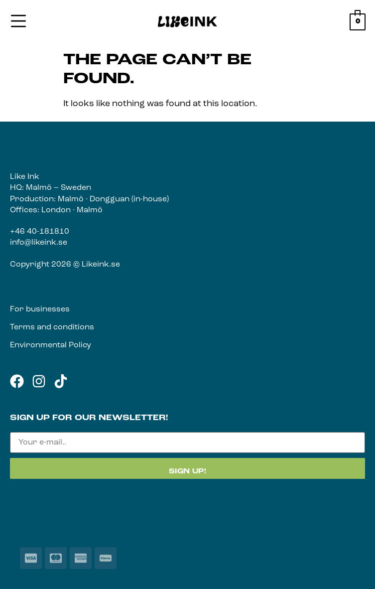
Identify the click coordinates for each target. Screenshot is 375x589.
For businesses (40, 309)
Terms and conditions (52, 327)
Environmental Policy (50, 345)
